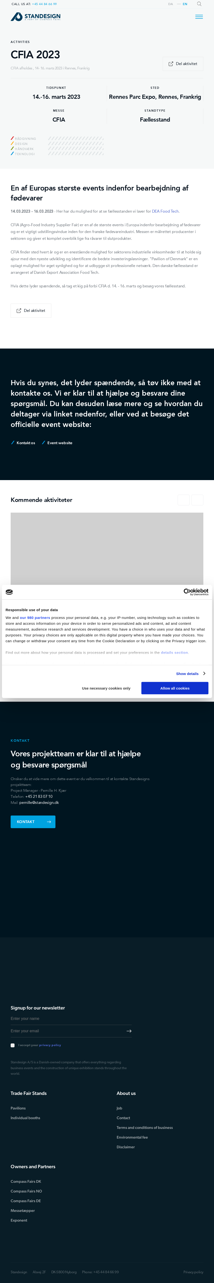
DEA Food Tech (165, 211)
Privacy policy (193, 1272)
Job (119, 1108)
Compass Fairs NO (26, 1191)
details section (174, 652)
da (170, 4)
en (185, 4)
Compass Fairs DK (26, 1181)
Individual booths (25, 1118)
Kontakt (34, 821)
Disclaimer (126, 1147)
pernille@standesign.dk (39, 802)
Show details (187, 673)
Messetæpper (23, 1210)
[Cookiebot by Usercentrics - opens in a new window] (187, 592)
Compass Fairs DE (26, 1201)
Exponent (19, 1220)
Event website (57, 443)
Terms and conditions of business (145, 1127)
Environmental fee (132, 1137)
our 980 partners (35, 617)
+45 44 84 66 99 (44, 4)
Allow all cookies (175, 688)
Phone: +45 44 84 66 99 (100, 1272)
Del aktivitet (183, 63)
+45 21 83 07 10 (38, 796)
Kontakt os (23, 443)
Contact (123, 1118)
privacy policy (50, 1045)
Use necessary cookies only (106, 688)
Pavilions (18, 1108)
